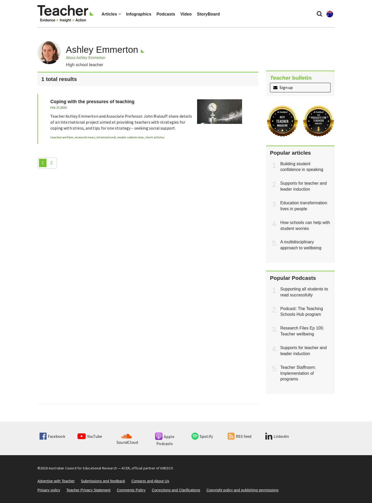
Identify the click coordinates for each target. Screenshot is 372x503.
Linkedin (277, 436)
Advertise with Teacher (56, 481)
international (106, 137)
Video (186, 14)
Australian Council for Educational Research (83, 468)
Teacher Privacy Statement (88, 490)
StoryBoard (208, 14)
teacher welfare (61, 137)
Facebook (52, 436)
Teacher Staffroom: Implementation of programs (298, 373)
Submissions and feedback (103, 481)
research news (85, 137)
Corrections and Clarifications (176, 490)
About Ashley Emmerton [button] (85, 58)
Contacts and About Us (150, 481)
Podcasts (166, 14)
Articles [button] (111, 14)
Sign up (283, 87)
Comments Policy (131, 490)
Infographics (138, 14)
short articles (155, 137)
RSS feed (239, 436)
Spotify (202, 436)
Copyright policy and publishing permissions (242, 490)
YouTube (90, 436)
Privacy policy (48, 490)
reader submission (130, 137)
